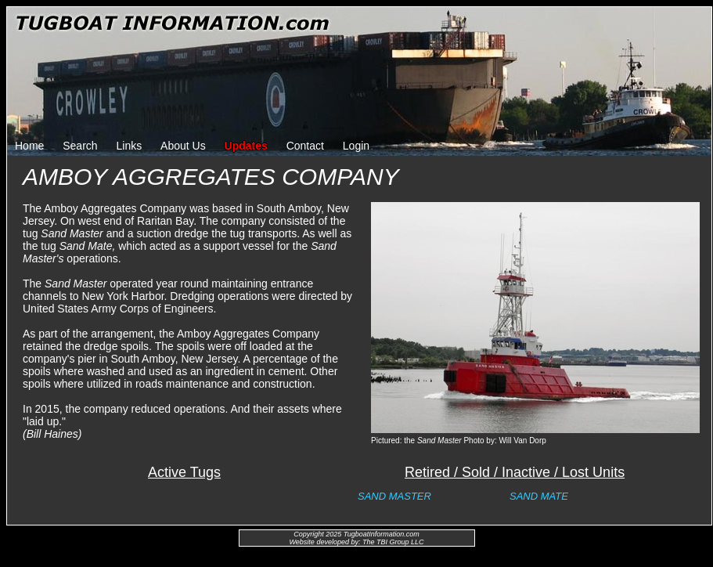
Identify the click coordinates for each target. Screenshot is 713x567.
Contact (305, 145)
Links (129, 145)
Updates (246, 145)
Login (356, 145)
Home (29, 145)
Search (80, 145)
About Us (183, 145)
